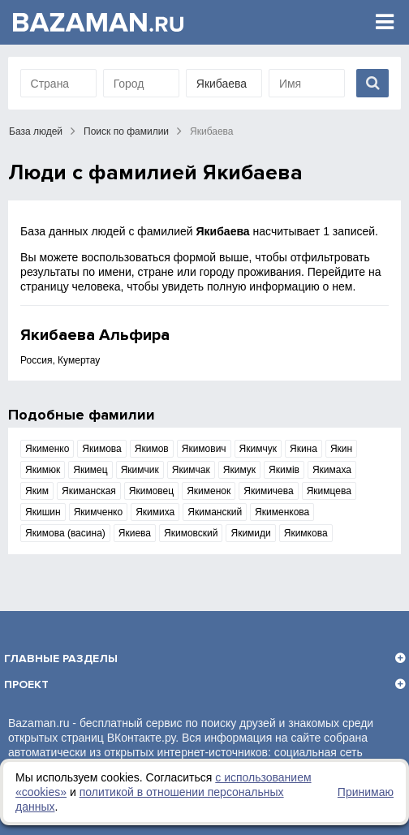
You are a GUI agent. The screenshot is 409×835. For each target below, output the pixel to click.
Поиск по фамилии (126, 131)
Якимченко (98, 512)
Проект (26, 684)
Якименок (208, 491)
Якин (341, 448)
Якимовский (190, 533)
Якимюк (42, 470)
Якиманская (89, 491)
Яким (37, 491)
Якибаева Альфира (95, 335)
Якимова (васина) (65, 533)
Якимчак (191, 470)
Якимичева (268, 491)
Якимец (90, 470)
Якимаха (331, 470)
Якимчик (140, 470)
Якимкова (306, 533)
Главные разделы (61, 658)
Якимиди (250, 533)
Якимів (284, 470)
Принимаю (366, 792)
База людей (35, 131)
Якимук (239, 470)
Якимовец (151, 491)
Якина (303, 448)
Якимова (101, 448)
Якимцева (329, 491)
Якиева (134, 533)
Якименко (47, 448)
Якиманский (214, 512)
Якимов (152, 448)
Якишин (43, 512)
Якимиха (155, 512)
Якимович (204, 448)
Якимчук (258, 448)
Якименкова (282, 512)
